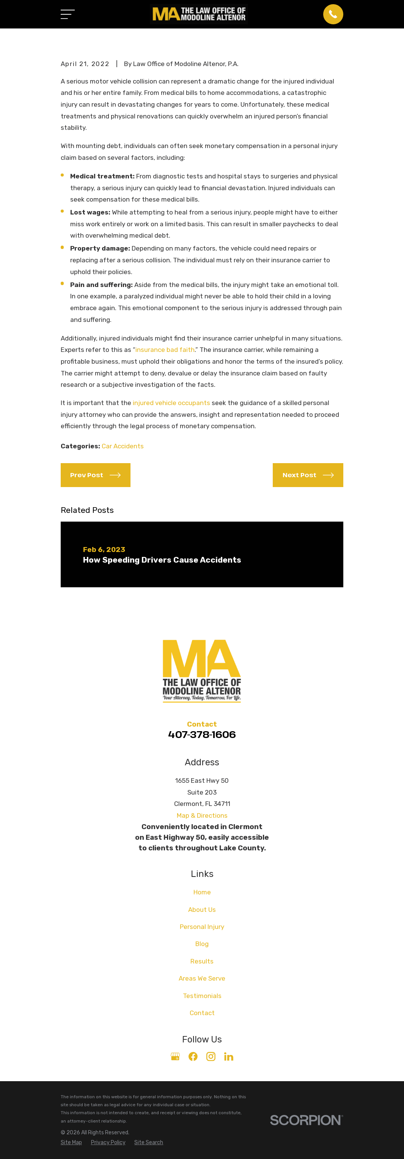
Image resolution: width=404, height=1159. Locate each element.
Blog (202, 944)
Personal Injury (202, 926)
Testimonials (202, 996)
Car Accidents (123, 446)
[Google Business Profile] (175, 1056)
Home (202, 892)
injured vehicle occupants (171, 403)
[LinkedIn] (228, 1056)
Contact (202, 1013)
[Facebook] (193, 1056)
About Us (202, 909)
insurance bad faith (165, 349)
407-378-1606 (202, 734)
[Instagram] (210, 1056)
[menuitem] (71, 1143)
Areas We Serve (202, 978)
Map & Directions (202, 815)
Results (202, 961)
